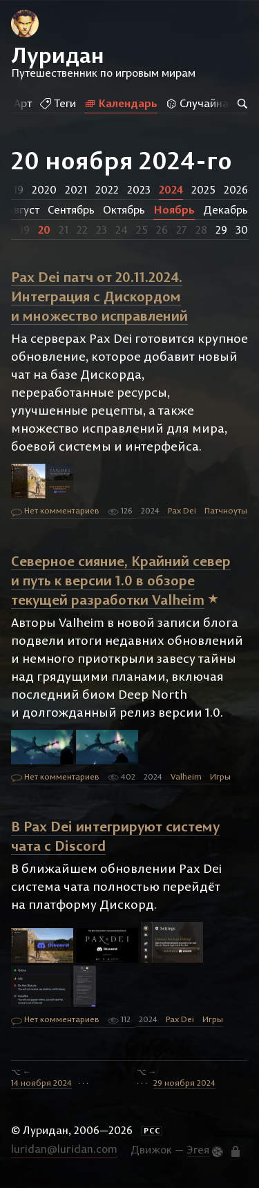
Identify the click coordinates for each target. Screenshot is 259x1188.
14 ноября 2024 (41, 1082)
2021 (76, 189)
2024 (171, 189)
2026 (236, 189)
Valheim (186, 776)
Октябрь (124, 209)
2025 (203, 189)
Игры (220, 776)
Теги (55, 103)
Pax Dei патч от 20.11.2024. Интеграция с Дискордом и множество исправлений (99, 296)
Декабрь (225, 209)
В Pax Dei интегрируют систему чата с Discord (115, 836)
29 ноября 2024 (184, 1082)
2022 (107, 189)
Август (23, 209)
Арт (20, 103)
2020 (44, 189)
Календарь (118, 103)
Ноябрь (174, 209)
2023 (139, 189)
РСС (152, 1130)
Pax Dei (182, 510)
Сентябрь (71, 209)
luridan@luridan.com (64, 1149)
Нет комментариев (55, 511)
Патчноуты (225, 510)
